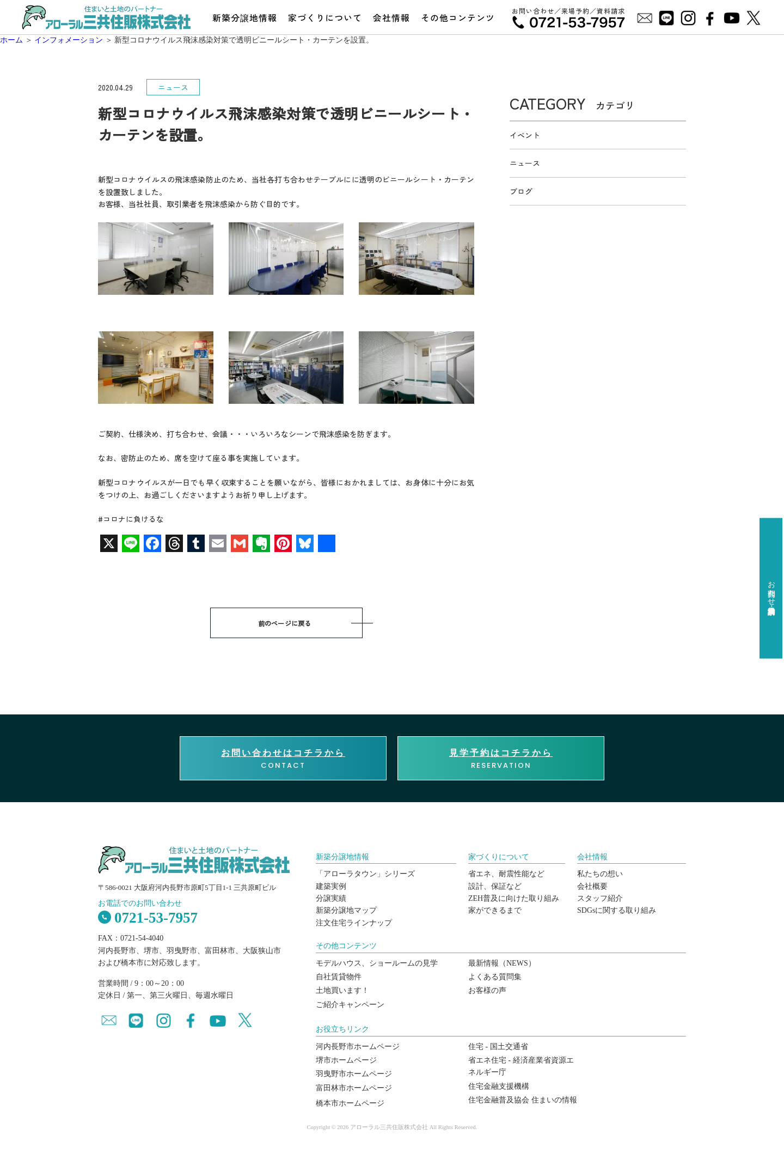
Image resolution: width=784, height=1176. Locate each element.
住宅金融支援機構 (498, 1086)
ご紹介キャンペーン (350, 1005)
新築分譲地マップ (346, 910)
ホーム (11, 40)
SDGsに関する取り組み (616, 910)
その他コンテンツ (458, 17)
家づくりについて (325, 17)
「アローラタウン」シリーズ (365, 874)
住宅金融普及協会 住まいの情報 (522, 1100)
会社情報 (391, 17)
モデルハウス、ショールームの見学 (377, 963)
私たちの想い (600, 874)
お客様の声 (487, 990)
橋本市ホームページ (350, 1103)
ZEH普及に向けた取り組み (513, 898)
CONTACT (283, 759)
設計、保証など (495, 886)
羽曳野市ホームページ (354, 1074)
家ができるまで (495, 910)
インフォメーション (68, 40)
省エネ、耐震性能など (506, 874)
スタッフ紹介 (600, 898)
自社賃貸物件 (339, 977)
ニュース (525, 162)
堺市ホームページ (346, 1060)
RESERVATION (501, 759)
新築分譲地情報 (244, 17)
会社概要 (592, 886)
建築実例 (331, 886)
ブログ (521, 191)
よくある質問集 (495, 977)
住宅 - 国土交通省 (498, 1046)
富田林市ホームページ (354, 1088)
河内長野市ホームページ (358, 1046)
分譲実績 (331, 898)
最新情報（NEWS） (502, 963)
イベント (525, 135)
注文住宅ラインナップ (354, 923)
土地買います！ (342, 990)
